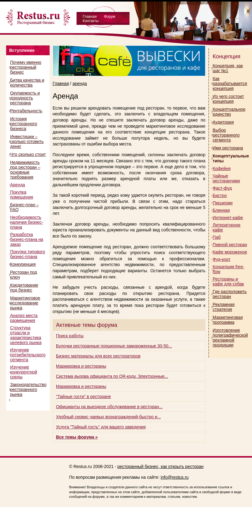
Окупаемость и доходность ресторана (25, 98)
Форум (109, 16)
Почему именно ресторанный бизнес (25, 67)
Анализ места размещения (24, 318)
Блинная (221, 210)
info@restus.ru (175, 477)
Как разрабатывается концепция (230, 83)
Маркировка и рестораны (81, 366)
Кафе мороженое (230, 252)
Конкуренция (23, 264)
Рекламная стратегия (224, 307)
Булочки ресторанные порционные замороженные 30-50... (114, 345)
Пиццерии (223, 202)
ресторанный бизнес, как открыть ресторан (160, 466)
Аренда (17, 184)
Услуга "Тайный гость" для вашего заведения (101, 426)
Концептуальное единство (229, 112)
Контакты (91, 21)
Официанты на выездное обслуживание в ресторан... (109, 406)
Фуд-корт (222, 259)
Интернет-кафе (228, 217)
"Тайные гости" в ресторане (83, 396)
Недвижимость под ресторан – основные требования (25, 170)
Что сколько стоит (28, 154)
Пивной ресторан (230, 244)
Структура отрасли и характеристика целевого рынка (25, 335)
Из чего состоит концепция (228, 99)
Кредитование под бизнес (24, 287)
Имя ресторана (228, 147)
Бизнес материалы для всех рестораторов (98, 356)
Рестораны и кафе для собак (228, 281)
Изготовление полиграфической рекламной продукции (230, 337)
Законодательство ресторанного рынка (28, 389)
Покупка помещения (21, 194)
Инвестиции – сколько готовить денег (26, 141)
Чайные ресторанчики (226, 178)
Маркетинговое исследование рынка (25, 303)
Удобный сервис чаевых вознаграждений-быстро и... (108, 416)
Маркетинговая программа (228, 320)
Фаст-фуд (222, 188)
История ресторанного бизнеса (23, 123)
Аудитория (223, 122)
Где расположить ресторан (230, 294)
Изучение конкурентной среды (23, 372)
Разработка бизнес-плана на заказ (26, 239)
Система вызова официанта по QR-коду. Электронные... (112, 376)
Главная (90, 16)
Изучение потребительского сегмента (27, 354)
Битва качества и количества (27, 82)
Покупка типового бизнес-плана (27, 254)
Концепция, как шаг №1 (228, 68)
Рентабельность (26, 110)
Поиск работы (70, 335)
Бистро (220, 195)
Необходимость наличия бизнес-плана (26, 222)
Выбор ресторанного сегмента (226, 135)
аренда (80, 83)
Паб (217, 237)
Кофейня (222, 168)
